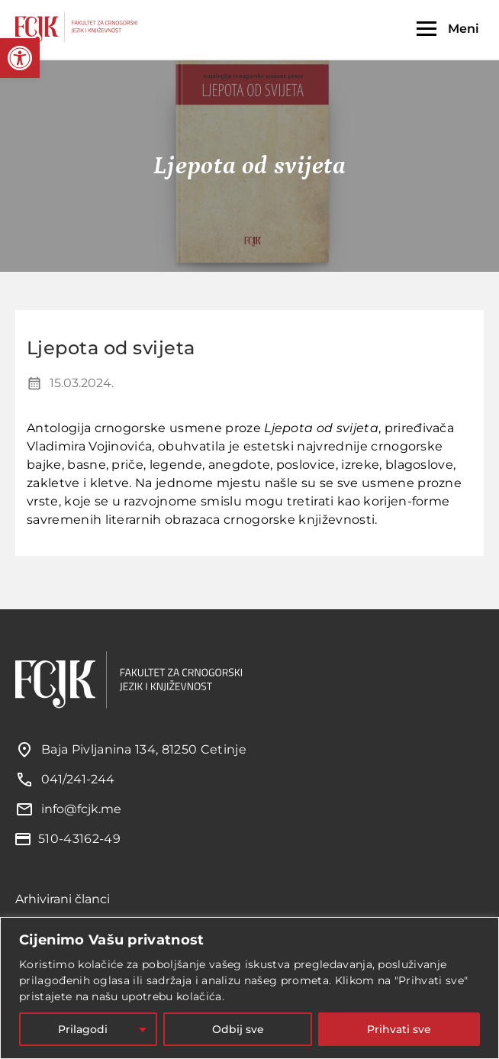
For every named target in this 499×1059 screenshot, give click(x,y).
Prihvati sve (399, 1029)
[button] (20, 58)
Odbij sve (238, 1029)
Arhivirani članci (62, 899)
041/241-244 (77, 779)
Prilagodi (83, 1029)
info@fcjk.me (81, 809)
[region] (249, 988)
